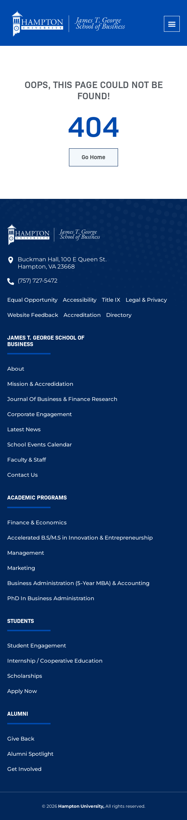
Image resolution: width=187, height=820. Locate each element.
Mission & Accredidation (40, 383)
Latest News (24, 429)
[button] (172, 24)
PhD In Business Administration (50, 598)
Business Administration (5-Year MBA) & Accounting (78, 583)
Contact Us (22, 474)
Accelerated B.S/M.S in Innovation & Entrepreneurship (80, 537)
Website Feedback (32, 314)
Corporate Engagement (39, 414)
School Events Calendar (39, 444)
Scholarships (24, 675)
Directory (118, 314)
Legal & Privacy (146, 299)
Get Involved (24, 769)
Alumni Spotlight (30, 753)
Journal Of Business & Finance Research (62, 399)
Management (25, 552)
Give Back (20, 738)
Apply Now (22, 691)
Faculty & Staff (26, 459)
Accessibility (79, 299)
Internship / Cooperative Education (55, 660)
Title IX (111, 299)
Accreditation (82, 314)
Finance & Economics (37, 522)
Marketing (21, 567)
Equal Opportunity (32, 299)
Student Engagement (36, 645)
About (15, 368)
